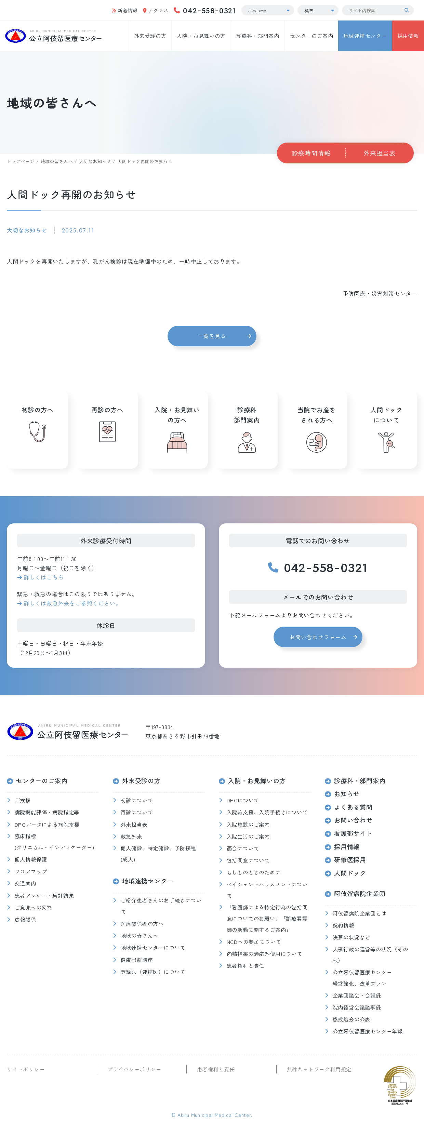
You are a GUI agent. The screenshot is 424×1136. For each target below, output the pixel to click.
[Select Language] (267, 10)
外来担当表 (379, 152)
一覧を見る (212, 336)
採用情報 (408, 35)
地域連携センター (364, 35)
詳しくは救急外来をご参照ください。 (72, 603)
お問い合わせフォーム (318, 637)
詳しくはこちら (44, 577)
